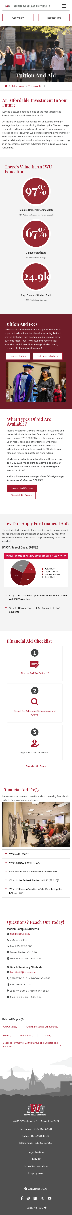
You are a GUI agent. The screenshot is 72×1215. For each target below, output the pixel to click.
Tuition (46, 1035)
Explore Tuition (18, 356)
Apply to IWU (36, 1208)
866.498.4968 (40, 1136)
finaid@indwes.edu (20, 934)
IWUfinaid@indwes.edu (23, 972)
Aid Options (10, 1026)
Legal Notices (36, 1152)
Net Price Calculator (48, 356)
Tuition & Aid (35, 86)
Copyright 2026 (36, 1189)
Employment (36, 1173)
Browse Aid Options (22, 488)
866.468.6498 (43, 1129)
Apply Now (18, 18)
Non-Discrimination (36, 1166)
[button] (36, 597)
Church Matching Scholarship (42, 1026)
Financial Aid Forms (21, 495)
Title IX (36, 1159)
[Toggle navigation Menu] (64, 6)
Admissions (18, 86)
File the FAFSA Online (35, 673)
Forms (7, 1035)
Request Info (54, 18)
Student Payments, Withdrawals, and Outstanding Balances (32, 1044)
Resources (26, 1035)
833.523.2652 (44, 1143)
